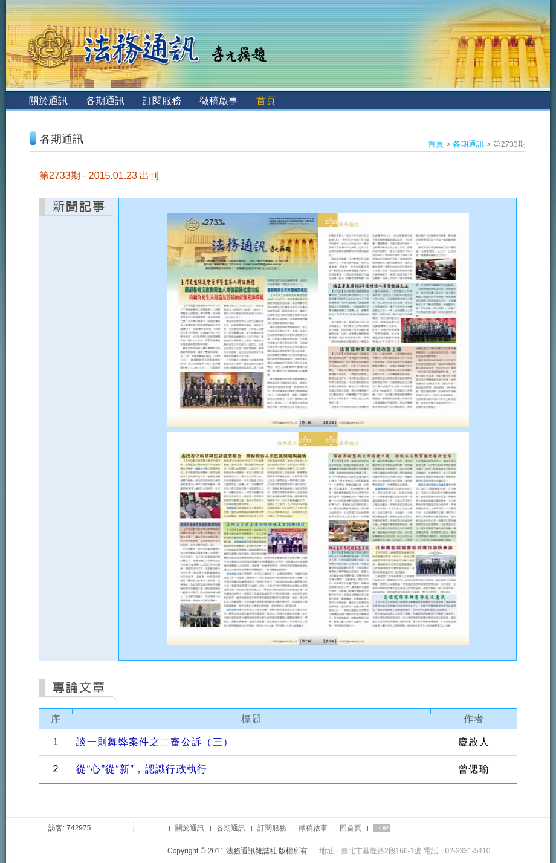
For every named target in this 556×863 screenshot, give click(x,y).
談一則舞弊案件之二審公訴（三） (154, 742)
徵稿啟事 (218, 100)
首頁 (266, 100)
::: (16, 100)
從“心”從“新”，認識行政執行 (141, 769)
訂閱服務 (162, 100)
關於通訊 (48, 100)
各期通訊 (105, 100)
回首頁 (350, 828)
